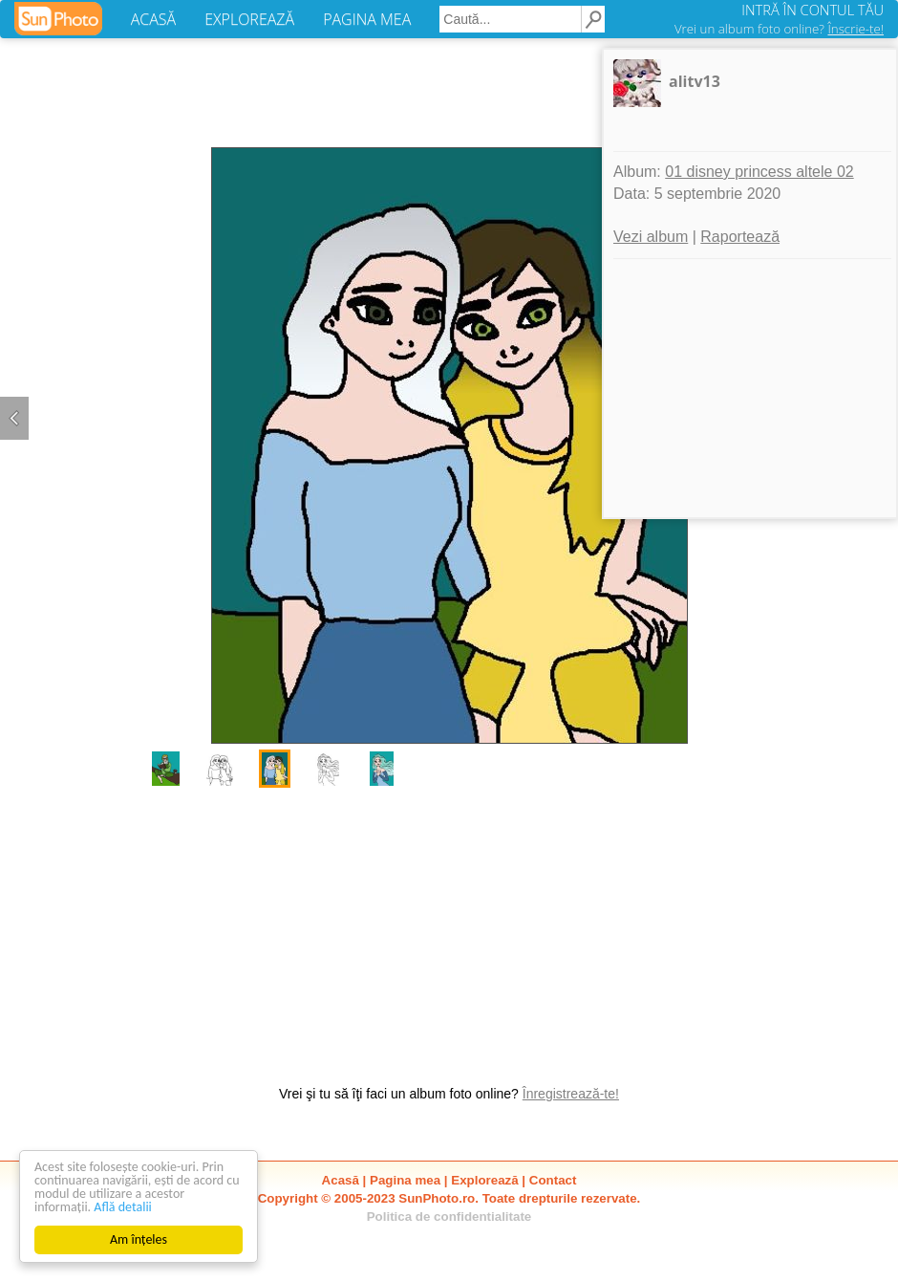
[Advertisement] (449, 926)
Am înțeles (138, 1239)
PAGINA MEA (367, 19)
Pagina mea (405, 1180)
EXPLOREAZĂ (249, 19)
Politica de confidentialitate (449, 1216)
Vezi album (650, 236)
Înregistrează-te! (571, 1093)
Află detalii (123, 1207)
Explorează (484, 1180)
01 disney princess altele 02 (759, 171)
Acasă (340, 1180)
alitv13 (694, 81)
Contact (553, 1180)
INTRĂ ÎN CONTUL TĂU (812, 9)
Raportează (740, 236)
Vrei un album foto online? (779, 28)
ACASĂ (153, 19)
